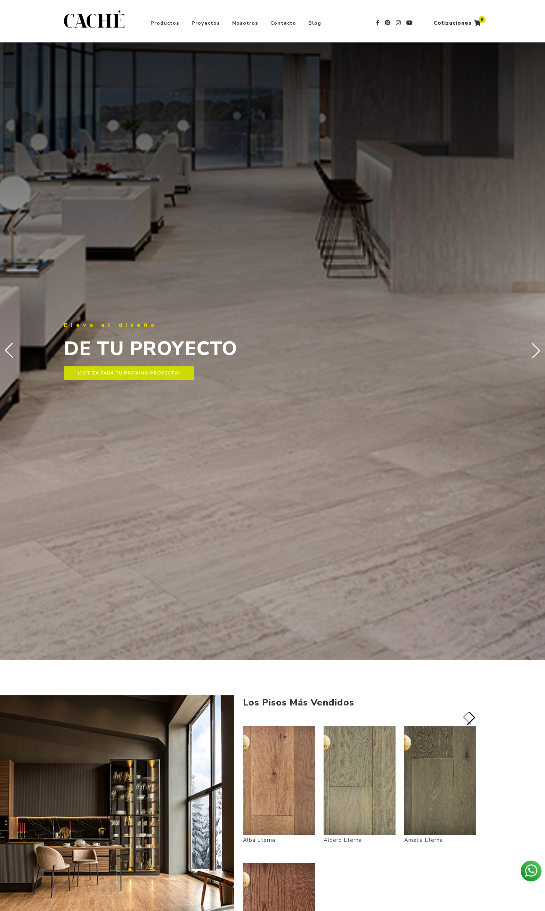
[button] (536, 350)
